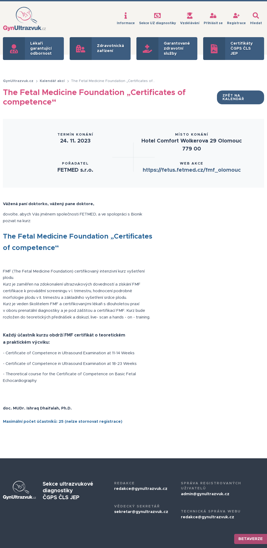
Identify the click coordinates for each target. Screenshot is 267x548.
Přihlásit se (213, 18)
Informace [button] (126, 18)
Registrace (236, 18)
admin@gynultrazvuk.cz (205, 494)
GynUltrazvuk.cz (20, 81)
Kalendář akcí (54, 81)
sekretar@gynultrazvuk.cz (141, 512)
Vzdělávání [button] (189, 18)
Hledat (256, 18)
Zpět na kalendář (233, 97)
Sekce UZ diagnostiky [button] (157, 18)
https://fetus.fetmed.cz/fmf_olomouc (192, 170)
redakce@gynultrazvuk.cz (140, 489)
